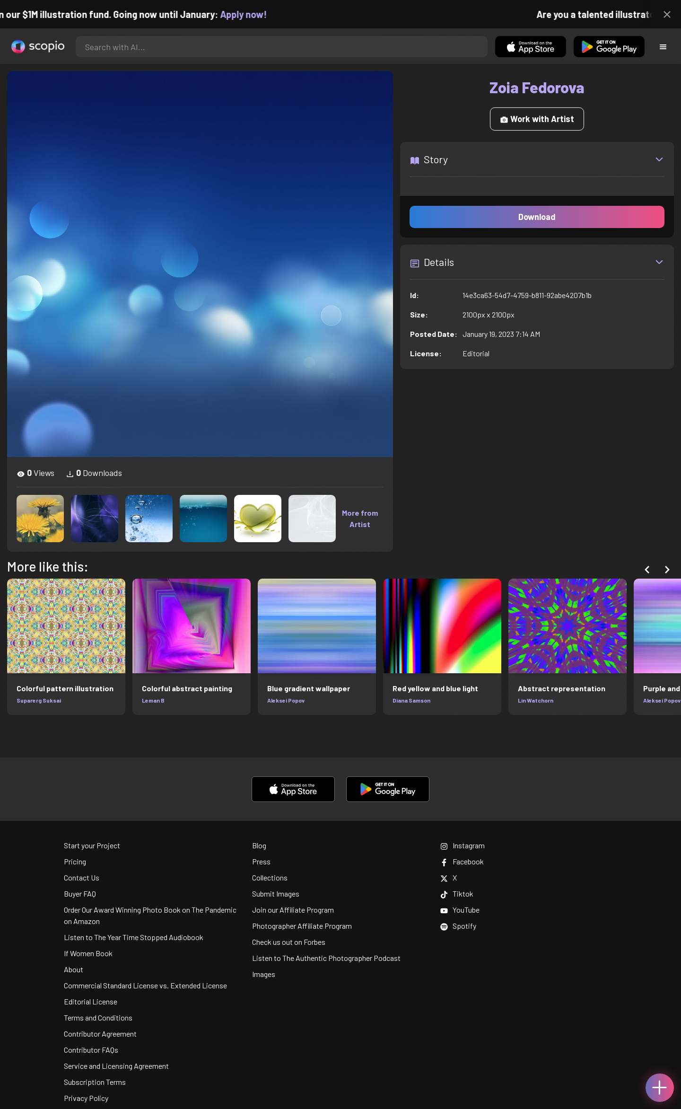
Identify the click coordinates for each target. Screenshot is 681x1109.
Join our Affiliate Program (293, 909)
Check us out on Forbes (288, 941)
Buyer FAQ (80, 893)
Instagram (462, 845)
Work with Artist (537, 119)
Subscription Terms (95, 1081)
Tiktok (456, 893)
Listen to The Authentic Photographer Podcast (326, 957)
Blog (259, 845)
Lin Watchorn (535, 700)
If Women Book (88, 953)
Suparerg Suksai (39, 700)
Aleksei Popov (286, 700)
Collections (270, 877)
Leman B (153, 700)
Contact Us (81, 877)
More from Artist (360, 518)
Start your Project (92, 845)
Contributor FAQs (91, 1049)
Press (261, 861)
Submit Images (275, 893)
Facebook (462, 861)
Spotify (458, 925)
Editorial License (90, 1001)
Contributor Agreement (100, 1033)
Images (263, 973)
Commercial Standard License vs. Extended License (145, 985)
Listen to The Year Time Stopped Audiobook (133, 937)
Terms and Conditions (98, 1017)
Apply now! (251, 14)
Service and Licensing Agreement (116, 1065)
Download (537, 216)
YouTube (460, 909)
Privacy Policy (86, 1097)
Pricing (75, 861)
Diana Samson (411, 700)
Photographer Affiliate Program (302, 925)
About (73, 969)
